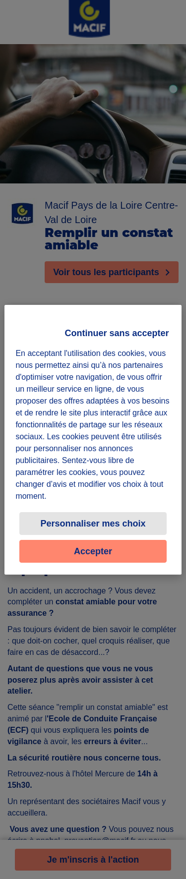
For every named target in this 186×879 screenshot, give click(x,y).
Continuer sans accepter (117, 333)
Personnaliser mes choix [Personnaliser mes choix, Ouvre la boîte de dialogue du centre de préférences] (92, 523)
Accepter (93, 551)
